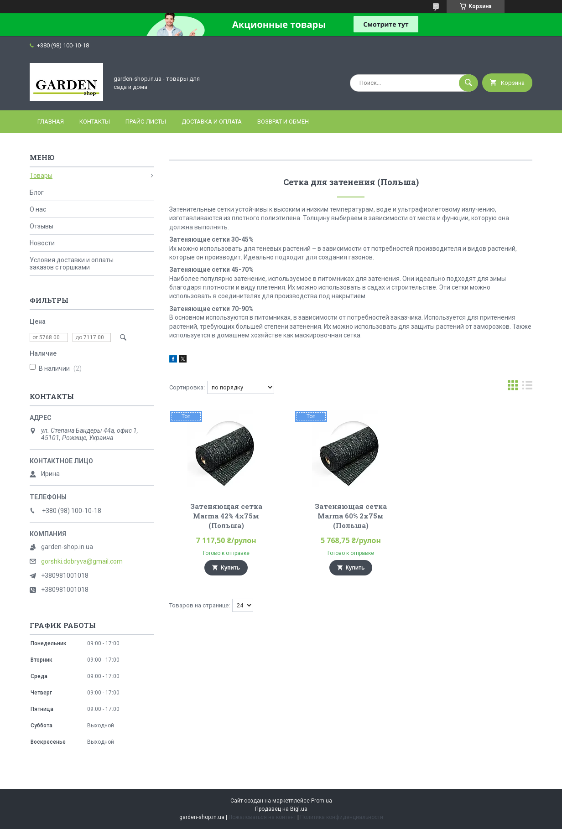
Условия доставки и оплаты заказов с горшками (72, 263)
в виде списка (527, 387)
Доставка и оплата (212, 121)
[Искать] (468, 83)
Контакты (94, 121)
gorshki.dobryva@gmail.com (82, 561)
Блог (37, 192)
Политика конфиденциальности (341, 817)
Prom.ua (321, 801)
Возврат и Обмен (283, 121)
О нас (38, 209)
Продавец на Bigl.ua (281, 809)
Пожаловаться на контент (262, 817)
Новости (42, 243)
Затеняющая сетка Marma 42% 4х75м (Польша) (226, 516)
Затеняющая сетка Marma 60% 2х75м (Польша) (351, 516)
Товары (41, 175)
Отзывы (41, 226)
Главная (50, 121)
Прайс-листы (145, 121)
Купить (230, 568)
